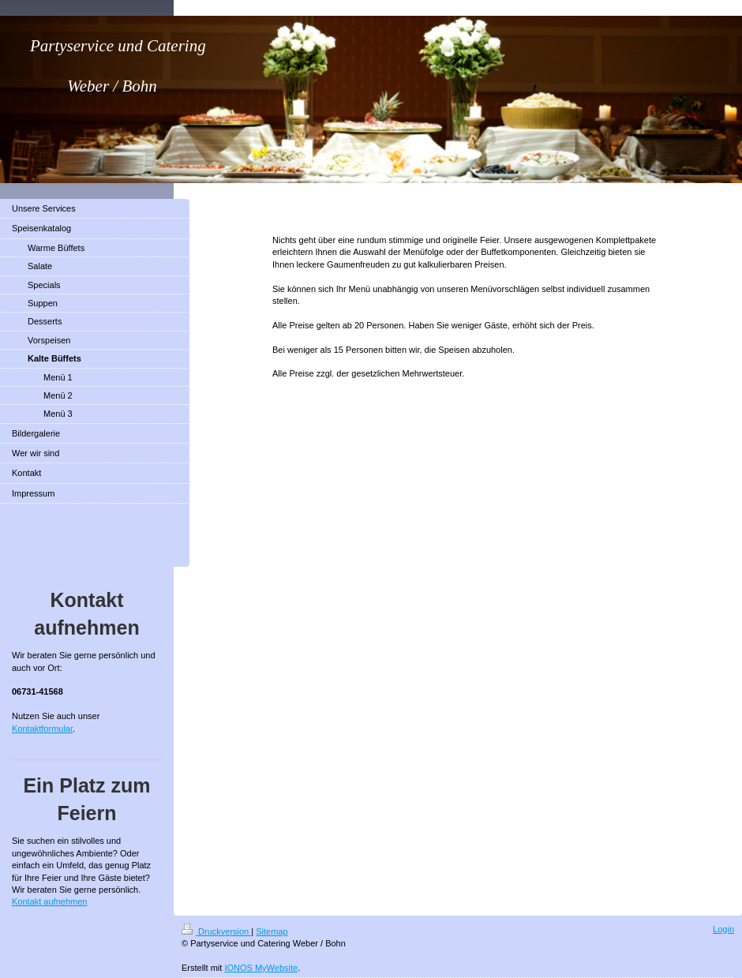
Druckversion (216, 931)
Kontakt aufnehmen (49, 901)
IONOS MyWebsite (261, 967)
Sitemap (271, 931)
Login (723, 929)
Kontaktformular (42, 728)
